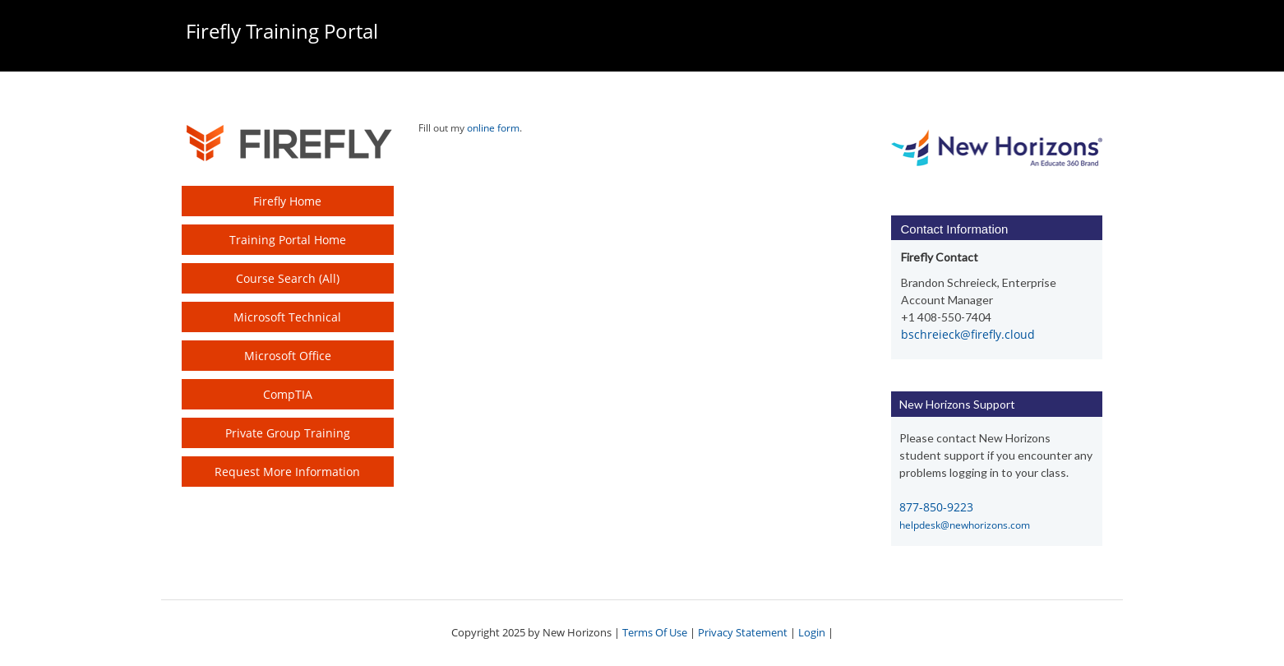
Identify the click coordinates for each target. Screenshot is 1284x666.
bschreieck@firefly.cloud (968, 334)
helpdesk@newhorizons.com (964, 525)
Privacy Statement (742, 632)
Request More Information (287, 471)
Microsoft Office (287, 355)
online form (493, 128)
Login (811, 632)
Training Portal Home (287, 239)
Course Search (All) (287, 278)
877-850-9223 (936, 507)
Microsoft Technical (287, 317)
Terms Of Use (654, 632)
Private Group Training (287, 433)
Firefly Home (287, 201)
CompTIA (287, 394)
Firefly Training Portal (282, 30)
